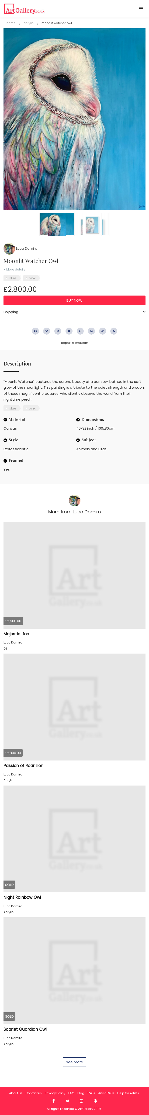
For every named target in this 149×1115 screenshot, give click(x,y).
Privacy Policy (55, 1093)
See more (74, 1062)
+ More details (14, 269)
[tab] (74, 312)
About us (15, 1093)
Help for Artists (128, 1093)
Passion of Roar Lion (23, 765)
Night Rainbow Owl (22, 897)
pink (32, 278)
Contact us (33, 1093)
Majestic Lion (16, 634)
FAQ (71, 1093)
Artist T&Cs (106, 1093)
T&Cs (91, 1093)
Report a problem (74, 342)
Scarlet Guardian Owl (25, 1029)
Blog (80, 1093)
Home (11, 23)
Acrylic (29, 23)
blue (12, 278)
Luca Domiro (20, 248)
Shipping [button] (10, 312)
